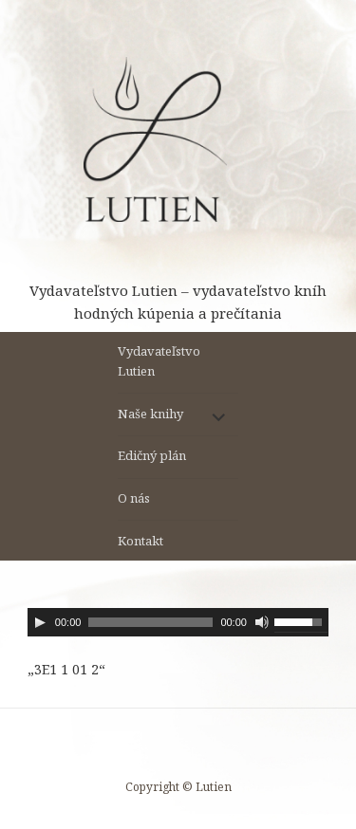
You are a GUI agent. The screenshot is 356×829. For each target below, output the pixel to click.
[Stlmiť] (262, 622)
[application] (178, 622)
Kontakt (140, 540)
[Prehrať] (39, 622)
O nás (134, 498)
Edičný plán (152, 455)
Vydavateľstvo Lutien (159, 360)
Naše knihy (150, 413)
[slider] (150, 622)
